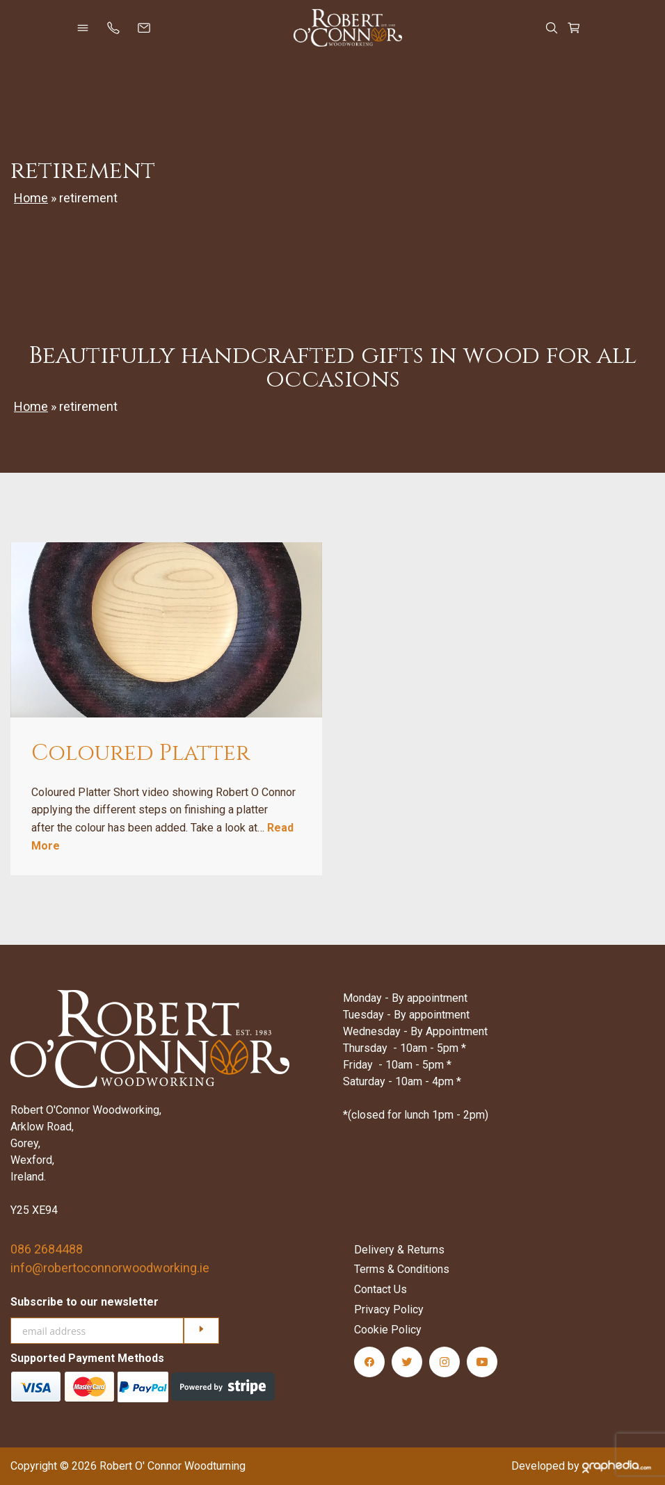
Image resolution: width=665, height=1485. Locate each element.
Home (31, 197)
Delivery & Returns (399, 1249)
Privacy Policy (389, 1309)
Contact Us (380, 1289)
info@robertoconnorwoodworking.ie (109, 1267)
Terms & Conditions (401, 1269)
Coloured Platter (140, 753)
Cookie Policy (388, 1329)
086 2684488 (46, 1249)
